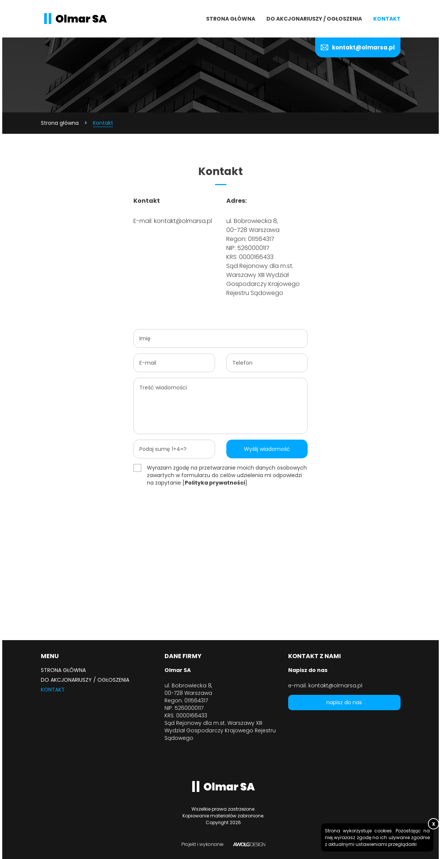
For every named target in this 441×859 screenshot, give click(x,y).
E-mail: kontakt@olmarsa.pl (172, 221)
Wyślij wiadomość (267, 449)
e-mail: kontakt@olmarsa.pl (325, 685)
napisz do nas (344, 702)
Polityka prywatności (215, 482)
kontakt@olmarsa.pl (363, 47)
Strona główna (230, 18)
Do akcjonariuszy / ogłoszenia (314, 18)
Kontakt (387, 18)
